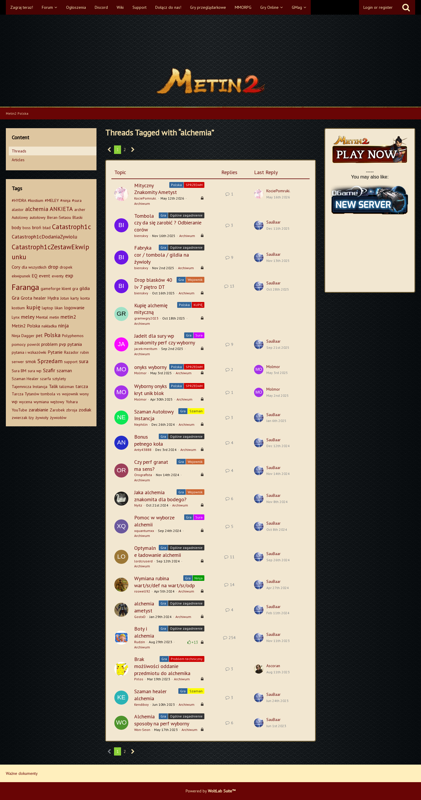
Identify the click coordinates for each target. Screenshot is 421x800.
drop (53, 266)
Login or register (378, 7)
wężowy (57, 401)
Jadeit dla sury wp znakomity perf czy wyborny (164, 339)
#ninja (65, 200)
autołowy (38, 217)
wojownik (70, 393)
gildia (85, 288)
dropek (66, 267)
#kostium (35, 200)
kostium (18, 307)
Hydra (53, 298)
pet (39, 335)
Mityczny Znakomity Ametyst (155, 189)
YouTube (19, 410)
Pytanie (55, 352)
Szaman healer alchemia (150, 695)
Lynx (16, 317)
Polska (52, 335)
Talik (53, 386)
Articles (18, 159)
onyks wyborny (150, 367)
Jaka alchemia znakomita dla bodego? (160, 496)
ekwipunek (21, 276)
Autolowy (20, 217)
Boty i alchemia (144, 632)
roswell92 (142, 591)
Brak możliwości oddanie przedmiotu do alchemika (162, 666)
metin (54, 317)
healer (40, 298)
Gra (15, 297)
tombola (48, 393)
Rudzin (139, 642)
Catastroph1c (71, 226)
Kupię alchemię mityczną (151, 309)
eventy (58, 276)
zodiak (85, 410)
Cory (16, 267)
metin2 (68, 316)
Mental (42, 317)
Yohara (72, 401)
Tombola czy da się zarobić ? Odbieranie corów (167, 222)
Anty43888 (142, 449)
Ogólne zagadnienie (186, 215)
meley (27, 316)
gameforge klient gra (59, 288)
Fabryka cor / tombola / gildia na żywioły (161, 254)
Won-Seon (142, 729)
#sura (77, 200)
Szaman (196, 411)
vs (59, 393)
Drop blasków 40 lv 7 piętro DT (153, 283)
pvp (62, 344)
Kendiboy (141, 704)
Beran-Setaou (59, 217)
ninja (63, 325)
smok (30, 361)
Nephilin (141, 424)
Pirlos (138, 679)
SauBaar (273, 222)
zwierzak (19, 417)
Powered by (211, 791)
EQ (34, 276)
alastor (18, 209)
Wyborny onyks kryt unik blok (150, 389)
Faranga (25, 286)
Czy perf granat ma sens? (151, 465)
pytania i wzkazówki (29, 352)
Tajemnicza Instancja (29, 386)
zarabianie (38, 410)
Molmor (140, 373)
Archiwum (142, 203)
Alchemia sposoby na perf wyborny (161, 720)
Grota (26, 298)
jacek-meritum (145, 348)
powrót (33, 344)
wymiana (41, 401)
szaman (64, 370)
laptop (47, 307)
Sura (199, 335)
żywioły (42, 417)
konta (85, 298)
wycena (25, 401)
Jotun (64, 298)
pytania (75, 344)
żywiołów (58, 417)
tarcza (81, 386)
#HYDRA (19, 200)
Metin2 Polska (26, 326)
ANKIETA (61, 209)
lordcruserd (143, 561)
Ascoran (273, 665)
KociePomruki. (145, 198)
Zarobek (57, 410)
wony (84, 393)
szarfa (45, 378)
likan (59, 307)
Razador (71, 352)
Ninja (198, 578)
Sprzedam (50, 361)
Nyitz (138, 505)
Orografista (143, 475)
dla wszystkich (34, 267)
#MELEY (52, 200)
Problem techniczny (187, 659)
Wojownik (195, 279)
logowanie (74, 307)
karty (74, 298)
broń (36, 227)
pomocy (19, 344)
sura (83, 361)
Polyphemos (73, 335)
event (44, 276)
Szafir (49, 370)
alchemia (36, 209)
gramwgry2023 (146, 318)
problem (49, 344)
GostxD (140, 616)
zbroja (71, 410)
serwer (18, 361)
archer (79, 209)
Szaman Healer (25, 378)
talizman (66, 386)
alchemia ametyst (144, 607)
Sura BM (19, 370)
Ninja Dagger (23, 335)
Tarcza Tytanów (25, 393)
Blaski (77, 217)
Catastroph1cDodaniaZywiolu (44, 236)
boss (27, 227)
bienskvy (141, 236)
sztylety (59, 378)
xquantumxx (144, 530)
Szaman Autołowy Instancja (153, 415)
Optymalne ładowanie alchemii (157, 551)
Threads (19, 151)
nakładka (49, 326)
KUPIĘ (198, 305)
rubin (84, 352)
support (70, 361)
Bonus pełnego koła (148, 440)
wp (15, 401)
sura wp (35, 370)
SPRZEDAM (194, 185)
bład (47, 227)
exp (69, 275)
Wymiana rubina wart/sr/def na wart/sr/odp (164, 582)
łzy (31, 417)
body (16, 227)
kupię (33, 307)
